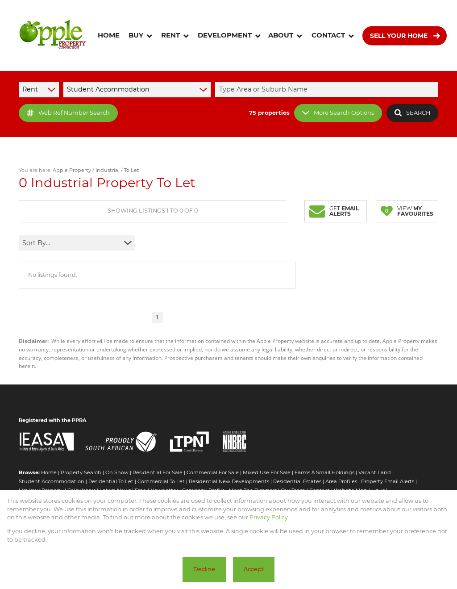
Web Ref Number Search (68, 113)
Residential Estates (297, 481)
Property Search (81, 472)
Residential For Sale (158, 472)
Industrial (108, 170)
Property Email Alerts (387, 481)
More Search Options (338, 112)
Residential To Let (110, 481)
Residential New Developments (229, 481)
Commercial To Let (161, 481)
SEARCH (412, 113)
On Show (117, 472)
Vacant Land (374, 472)
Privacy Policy (268, 517)
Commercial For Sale (213, 472)
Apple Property (72, 170)
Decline (204, 569)
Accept (254, 569)
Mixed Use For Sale (267, 472)
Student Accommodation (51, 481)
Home (49, 472)
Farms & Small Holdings (324, 472)
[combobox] (328, 89)
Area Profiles (341, 481)
